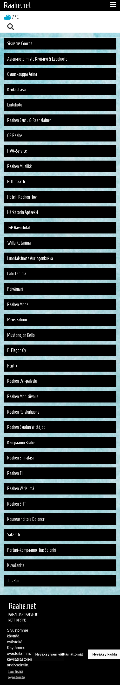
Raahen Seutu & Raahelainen (29, 120)
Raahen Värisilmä (20, 488)
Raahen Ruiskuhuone (23, 412)
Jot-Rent (14, 580)
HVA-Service (17, 151)
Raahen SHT (16, 504)
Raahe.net (17, 5)
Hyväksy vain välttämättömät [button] (59, 654)
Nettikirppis (17, 620)
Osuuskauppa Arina (22, 74)
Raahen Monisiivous (22, 396)
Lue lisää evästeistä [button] (16, 674)
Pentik (12, 365)
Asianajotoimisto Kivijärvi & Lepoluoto (37, 59)
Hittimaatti (16, 181)
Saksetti (13, 534)
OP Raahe (14, 135)
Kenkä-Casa (16, 89)
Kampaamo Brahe (20, 442)
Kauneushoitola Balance (26, 519)
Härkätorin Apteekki (22, 212)
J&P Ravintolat (18, 227)
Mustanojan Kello (21, 335)
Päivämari (15, 289)
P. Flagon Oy (16, 350)
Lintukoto (14, 104)
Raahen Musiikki (20, 166)
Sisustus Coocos (19, 43)
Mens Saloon (17, 319)
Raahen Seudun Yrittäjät (26, 427)
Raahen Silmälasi (20, 457)
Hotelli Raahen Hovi (22, 197)
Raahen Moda (17, 304)
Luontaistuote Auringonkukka (30, 258)
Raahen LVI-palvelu (22, 381)
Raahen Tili (16, 473)
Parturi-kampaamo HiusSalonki (31, 550)
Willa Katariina (19, 243)
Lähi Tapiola (16, 273)
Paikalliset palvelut (23, 615)
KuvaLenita (16, 565)
